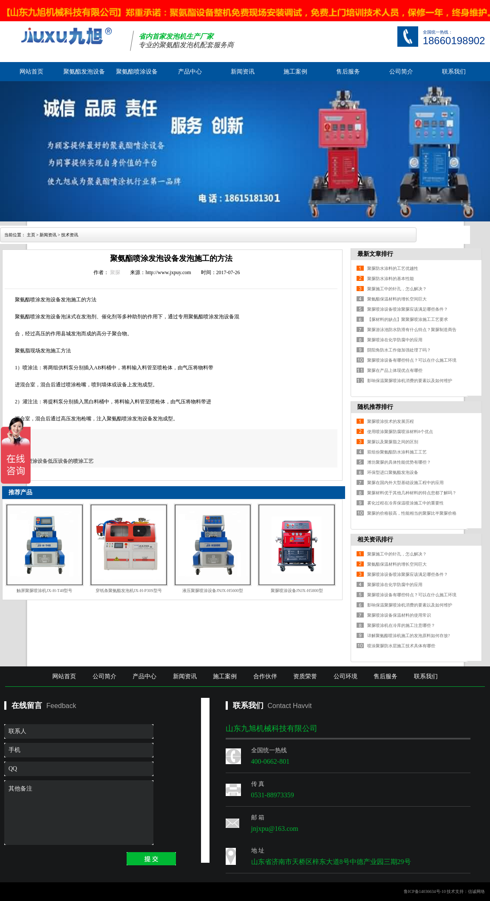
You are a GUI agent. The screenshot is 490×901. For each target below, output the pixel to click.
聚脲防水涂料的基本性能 (390, 278)
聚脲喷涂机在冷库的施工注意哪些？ (401, 625)
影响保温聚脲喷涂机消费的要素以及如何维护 (409, 380)
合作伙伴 (265, 676)
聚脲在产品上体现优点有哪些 (394, 370)
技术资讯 (69, 234)
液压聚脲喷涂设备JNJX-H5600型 (212, 590)
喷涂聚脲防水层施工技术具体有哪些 (401, 645)
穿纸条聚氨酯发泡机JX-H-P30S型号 (129, 590)
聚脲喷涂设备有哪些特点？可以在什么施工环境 (411, 360)
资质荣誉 (305, 676)
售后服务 (348, 71)
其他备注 (78, 812)
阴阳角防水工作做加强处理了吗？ (399, 350)
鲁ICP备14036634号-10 (425, 891)
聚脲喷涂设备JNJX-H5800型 (297, 590)
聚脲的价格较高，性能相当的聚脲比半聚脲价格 (411, 513)
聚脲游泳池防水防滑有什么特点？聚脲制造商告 (411, 329)
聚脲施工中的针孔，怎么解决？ (397, 288)
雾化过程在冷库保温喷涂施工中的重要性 (405, 503)
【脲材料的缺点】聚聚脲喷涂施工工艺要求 (407, 319)
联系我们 (454, 71)
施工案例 (295, 71)
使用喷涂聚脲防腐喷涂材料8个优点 (400, 431)
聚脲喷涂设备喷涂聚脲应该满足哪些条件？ (407, 309)
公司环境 (345, 676)
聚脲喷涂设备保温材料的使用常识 (399, 615)
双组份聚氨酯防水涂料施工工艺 (397, 452)
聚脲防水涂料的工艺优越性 (392, 268)
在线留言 (26, 705)
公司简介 (401, 71)
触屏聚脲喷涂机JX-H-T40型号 (44, 590)
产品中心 (190, 71)
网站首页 (31, 71)
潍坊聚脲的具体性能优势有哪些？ (399, 462)
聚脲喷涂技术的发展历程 (390, 421)
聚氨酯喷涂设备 (137, 71)
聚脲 (115, 272)
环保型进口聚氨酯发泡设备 (392, 472)
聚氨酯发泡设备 (84, 71)
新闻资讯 (243, 71)
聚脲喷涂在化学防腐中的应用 (394, 339)
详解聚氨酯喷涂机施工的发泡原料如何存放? (408, 635)
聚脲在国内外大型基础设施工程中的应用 (405, 482)
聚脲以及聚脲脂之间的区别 (392, 441)
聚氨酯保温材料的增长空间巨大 (397, 299)
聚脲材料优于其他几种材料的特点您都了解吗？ (411, 492)
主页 (31, 234)
